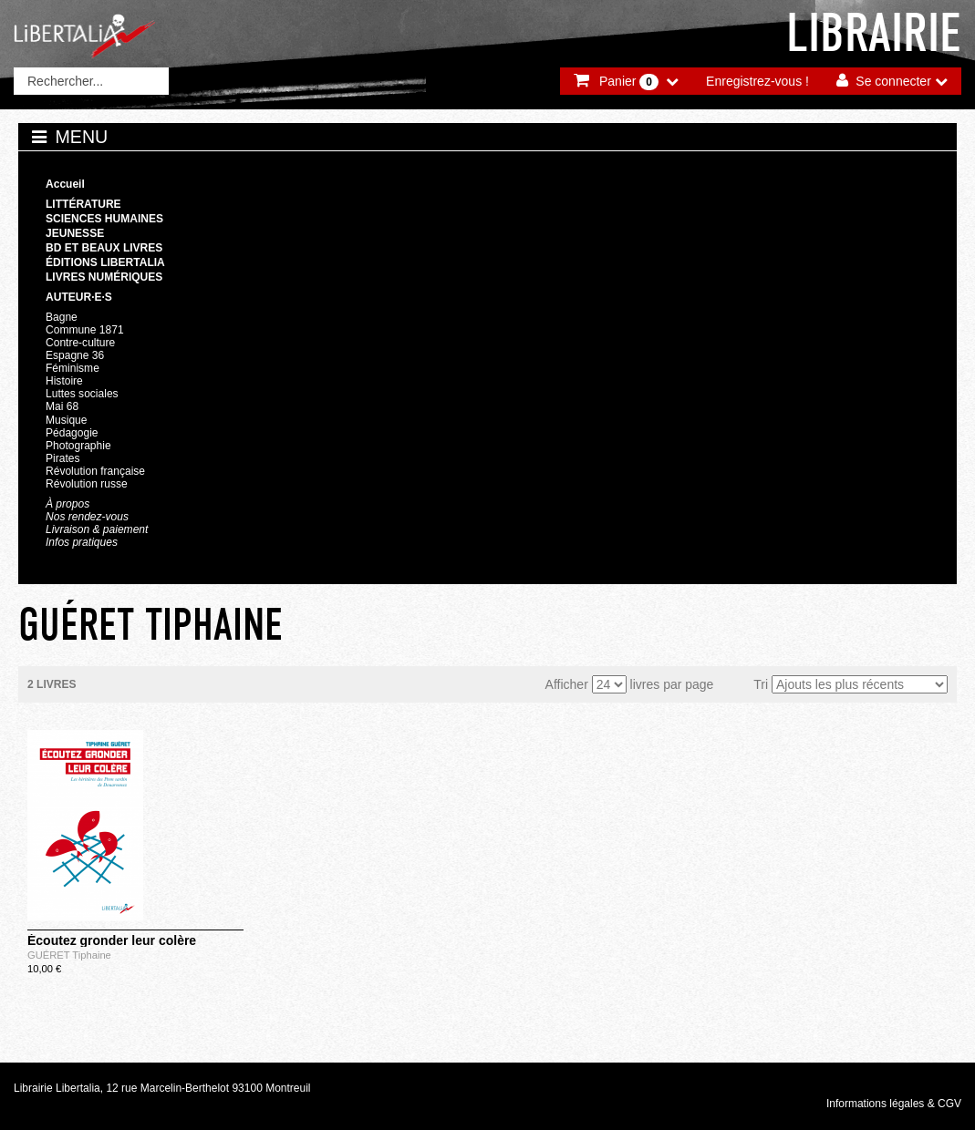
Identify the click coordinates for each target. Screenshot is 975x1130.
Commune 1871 (85, 329)
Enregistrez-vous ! (757, 81)
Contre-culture (80, 342)
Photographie (78, 445)
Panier (629, 82)
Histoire (64, 380)
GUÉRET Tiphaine (69, 955)
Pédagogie (72, 432)
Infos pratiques (82, 542)
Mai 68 (62, 406)
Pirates (62, 458)
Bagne (62, 317)
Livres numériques (104, 277)
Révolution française (95, 471)
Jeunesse (75, 233)
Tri (760, 684)
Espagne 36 (75, 355)
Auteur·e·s (79, 297)
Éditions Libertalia (105, 262)
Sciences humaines (104, 218)
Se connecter (893, 81)
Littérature (83, 204)
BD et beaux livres (104, 247)
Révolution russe (87, 483)
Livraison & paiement (97, 529)
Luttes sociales (82, 393)
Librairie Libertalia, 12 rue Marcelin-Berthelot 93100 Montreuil (162, 1088)
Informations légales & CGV (893, 1103)
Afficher (566, 684)
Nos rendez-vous (87, 516)
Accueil (65, 184)
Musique (66, 420)
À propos (67, 503)
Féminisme (72, 368)
